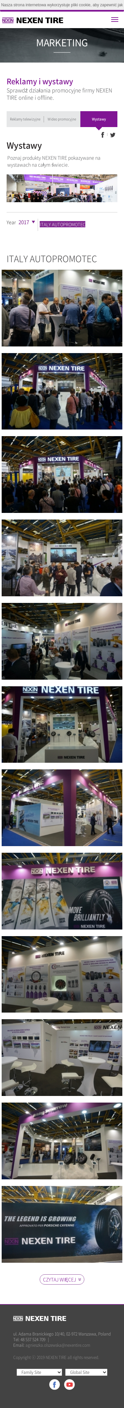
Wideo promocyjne (62, 118)
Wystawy (99, 118)
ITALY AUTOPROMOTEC (62, 224)
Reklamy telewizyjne (25, 118)
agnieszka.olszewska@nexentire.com (57, 1345)
